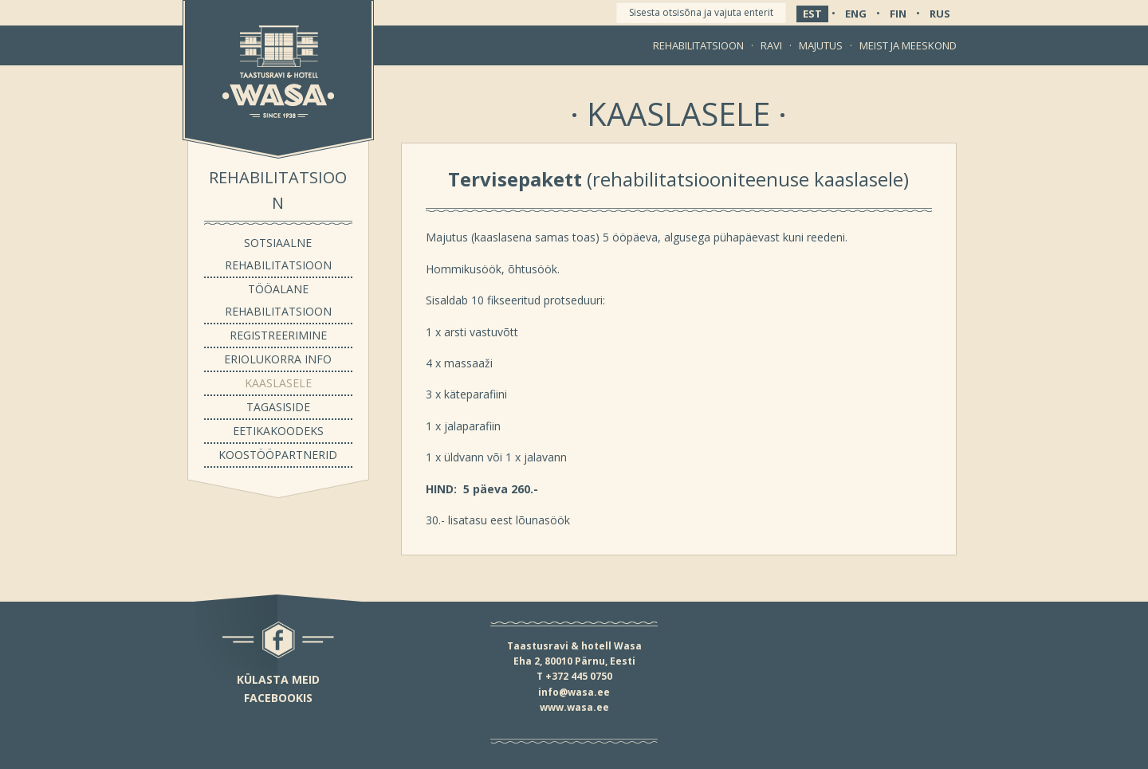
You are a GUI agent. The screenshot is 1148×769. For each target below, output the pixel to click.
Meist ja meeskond (908, 45)
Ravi (771, 45)
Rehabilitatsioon (698, 45)
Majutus (821, 45)
